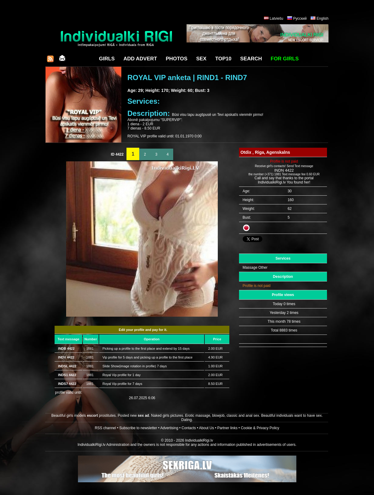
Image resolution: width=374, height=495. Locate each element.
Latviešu (276, 18)
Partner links (227, 428)
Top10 (223, 59)
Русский (300, 18)
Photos (176, 59)
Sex (201, 59)
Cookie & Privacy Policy (260, 428)
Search (251, 59)
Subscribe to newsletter (138, 428)
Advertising (169, 428)
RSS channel (105, 428)
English (323, 18)
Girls (107, 59)
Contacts (189, 428)
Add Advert (140, 59)
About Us (206, 428)
